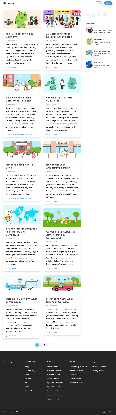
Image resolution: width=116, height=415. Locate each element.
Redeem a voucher (77, 382)
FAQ (27, 374)
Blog (27, 366)
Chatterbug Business (78, 366)
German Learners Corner (15, 135)
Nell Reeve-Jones (12, 40)
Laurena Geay (52, 40)
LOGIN (99, 3)
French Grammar (54, 394)
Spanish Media (53, 386)
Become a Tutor (76, 370)
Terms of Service (99, 366)
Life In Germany (12, 67)
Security (73, 374)
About (27, 382)
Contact (28, 390)
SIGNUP (108, 3)
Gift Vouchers (75, 378)
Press (27, 386)
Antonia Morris (52, 104)
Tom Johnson (11, 238)
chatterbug (7, 361)
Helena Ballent (52, 241)
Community (30, 370)
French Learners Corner (102, 51)
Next (45, 345)
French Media (53, 398)
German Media (53, 374)
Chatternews (98, 28)
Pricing (28, 378)
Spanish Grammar (55, 382)
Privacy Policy (97, 370)
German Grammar (55, 370)
